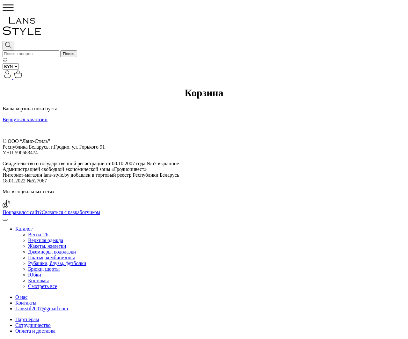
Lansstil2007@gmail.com (41, 308)
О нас (21, 297)
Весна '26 (38, 234)
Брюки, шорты (44, 269)
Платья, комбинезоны (51, 257)
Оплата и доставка (35, 331)
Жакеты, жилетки (47, 246)
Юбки (34, 274)
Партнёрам (27, 319)
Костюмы (38, 280)
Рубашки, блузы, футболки (57, 263)
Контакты (25, 303)
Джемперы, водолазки (52, 251)
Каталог (24, 229)
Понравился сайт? (51, 212)
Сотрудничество (33, 325)
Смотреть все (42, 286)
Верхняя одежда (45, 240)
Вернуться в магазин (25, 119)
